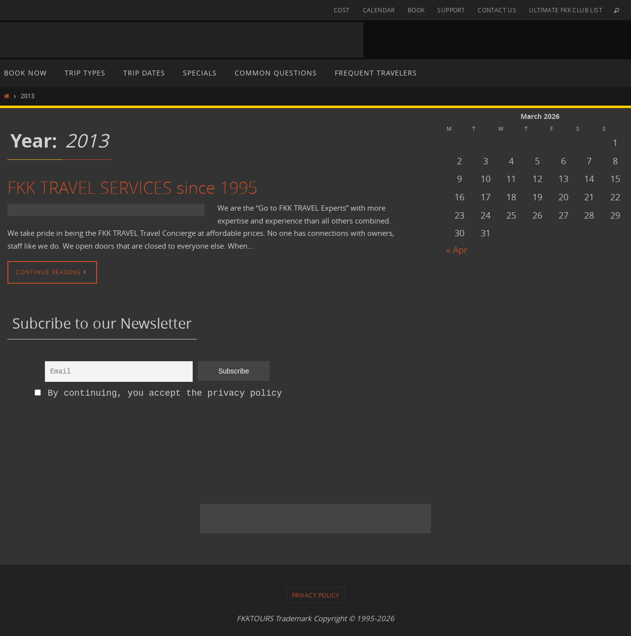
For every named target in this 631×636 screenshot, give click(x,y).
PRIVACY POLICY (316, 595)
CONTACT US (497, 10)
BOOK (416, 10)
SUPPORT (451, 10)
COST (342, 10)
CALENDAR (379, 10)
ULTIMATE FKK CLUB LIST (565, 10)
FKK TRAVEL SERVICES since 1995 (132, 187)
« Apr (456, 250)
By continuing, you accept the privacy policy (158, 393)
